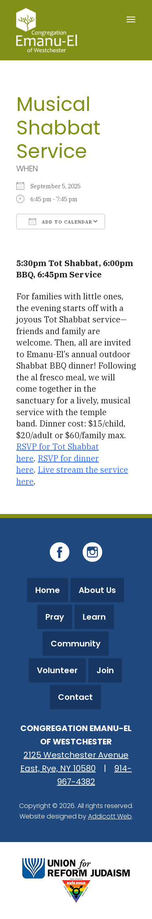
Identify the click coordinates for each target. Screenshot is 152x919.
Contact (75, 697)
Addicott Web (110, 816)
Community (76, 643)
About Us (97, 590)
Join (105, 670)
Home (47, 590)
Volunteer (57, 670)
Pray (54, 617)
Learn (94, 617)
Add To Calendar (60, 221)
